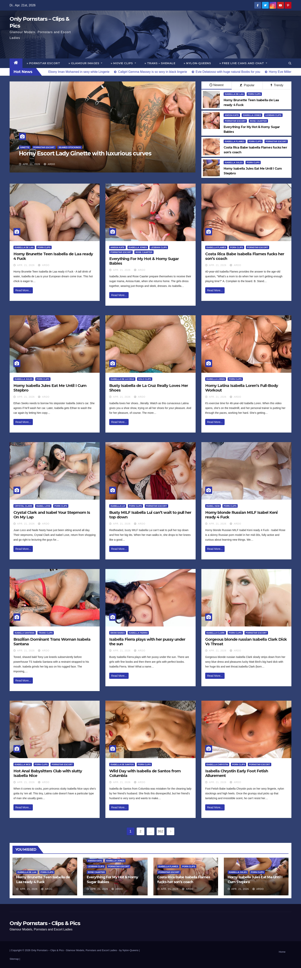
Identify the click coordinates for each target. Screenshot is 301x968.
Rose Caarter (258, 121)
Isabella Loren (215, 379)
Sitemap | (15, 958)
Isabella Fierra (138, 633)
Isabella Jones (252, 115)
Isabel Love (43, 506)
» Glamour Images (85, 63)
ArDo (49, 164)
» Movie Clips (123, 63)
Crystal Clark (23, 506)
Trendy (277, 85)
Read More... (23, 290)
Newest (216, 85)
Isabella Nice (23, 764)
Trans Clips (46, 633)
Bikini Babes (117, 633)
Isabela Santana (25, 633)
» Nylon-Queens (197, 63)
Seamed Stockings (70, 147)
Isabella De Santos (122, 764)
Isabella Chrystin (217, 764)
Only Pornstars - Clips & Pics (45, 923)
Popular (247, 85)
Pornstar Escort (44, 147)
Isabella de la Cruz (122, 379)
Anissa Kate (232, 115)
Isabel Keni (213, 506)
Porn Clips (254, 94)
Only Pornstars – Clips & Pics (47, 950)
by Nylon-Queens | (129, 950)
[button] (290, 63)
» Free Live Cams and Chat (243, 63)
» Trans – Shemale (160, 63)
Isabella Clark (215, 633)
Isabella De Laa (234, 94)
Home (282, 951)
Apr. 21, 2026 (31, 164)
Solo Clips (144, 379)
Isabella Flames (235, 141)
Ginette (24, 147)
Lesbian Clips (273, 115)
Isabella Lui (117, 506)
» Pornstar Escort (43, 63)
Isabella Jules (234, 162)
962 (160, 831)
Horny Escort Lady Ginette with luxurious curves (85, 153)
